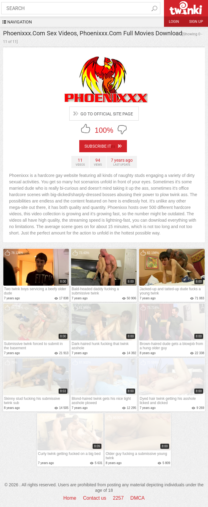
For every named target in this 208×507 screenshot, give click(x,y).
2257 (118, 498)
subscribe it (103, 146)
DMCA (137, 498)
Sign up (196, 21)
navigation (19, 21)
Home (70, 498)
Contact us (94, 498)
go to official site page (106, 113)
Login (174, 21)
